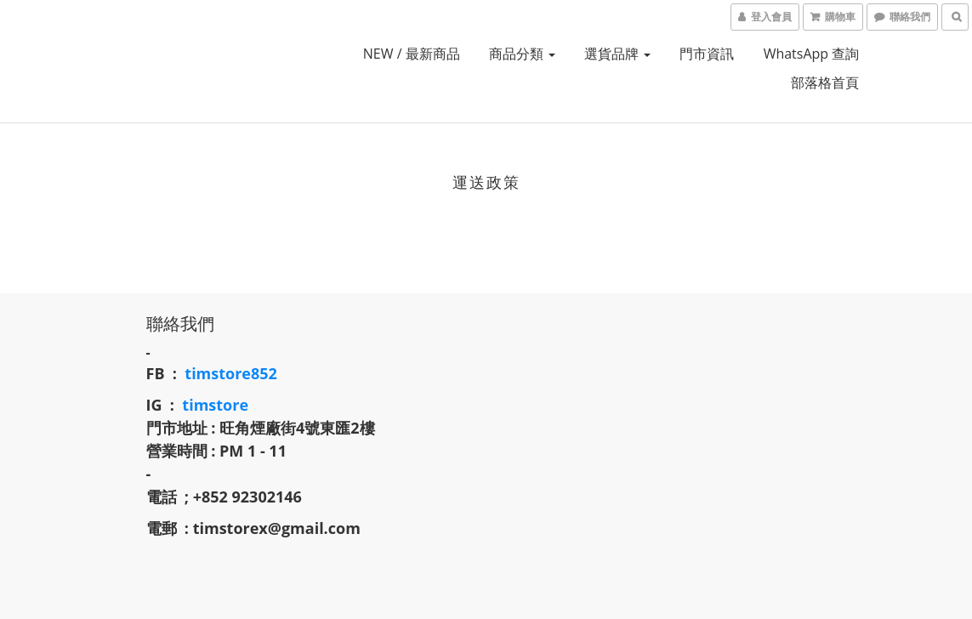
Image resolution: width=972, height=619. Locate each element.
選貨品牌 (617, 53)
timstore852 (231, 373)
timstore (215, 405)
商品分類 (522, 53)
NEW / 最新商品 (411, 53)
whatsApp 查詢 (812, 53)
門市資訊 (706, 53)
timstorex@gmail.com (277, 528)
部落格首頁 (825, 82)
